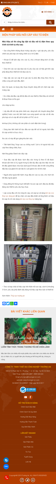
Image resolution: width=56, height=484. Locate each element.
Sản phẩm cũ (28, 447)
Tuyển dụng (28, 457)
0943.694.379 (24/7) (11, 3)
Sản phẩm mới (28, 442)
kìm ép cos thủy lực (27, 199)
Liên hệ (28, 462)
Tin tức (28, 452)
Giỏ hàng (47, 12)
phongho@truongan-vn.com (30, 377)
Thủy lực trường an (18, 296)
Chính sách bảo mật (28, 407)
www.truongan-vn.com (31, 380)
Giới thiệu (28, 437)
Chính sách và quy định (28, 412)
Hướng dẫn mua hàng (28, 417)
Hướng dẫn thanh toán (28, 422)
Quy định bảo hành (28, 427)
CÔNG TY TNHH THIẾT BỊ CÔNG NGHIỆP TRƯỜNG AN (28, 468)
